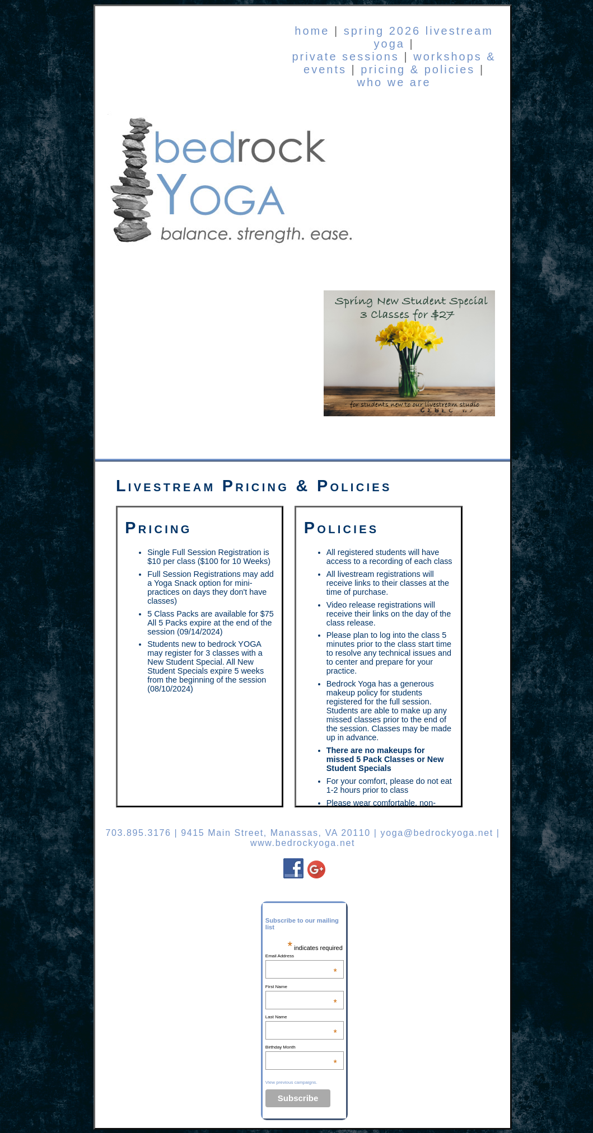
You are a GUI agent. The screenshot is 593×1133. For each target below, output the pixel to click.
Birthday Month (301, 1047)
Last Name (301, 1016)
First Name (301, 986)
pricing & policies (418, 69)
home (312, 31)
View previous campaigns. (291, 1082)
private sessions (345, 56)
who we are (394, 82)
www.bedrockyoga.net (302, 843)
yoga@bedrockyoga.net (437, 833)
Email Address (301, 955)
